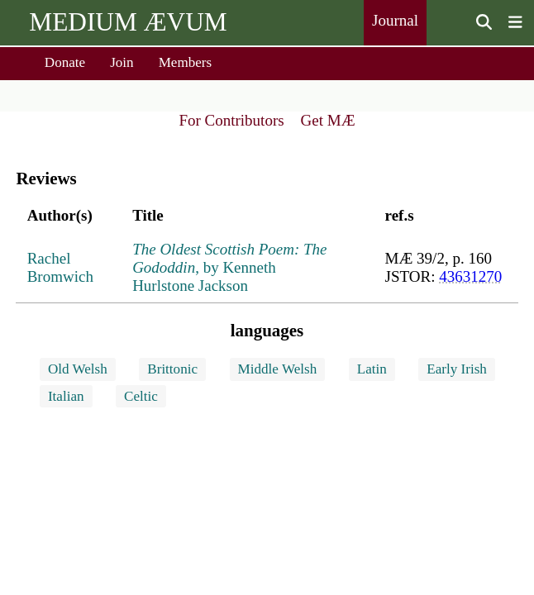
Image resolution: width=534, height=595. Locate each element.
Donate (65, 62)
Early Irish (457, 369)
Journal (395, 20)
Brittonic (172, 369)
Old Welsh (77, 369)
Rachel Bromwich (60, 267)
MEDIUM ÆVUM (127, 21)
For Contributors (231, 120)
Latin (372, 369)
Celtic (141, 396)
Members (185, 62)
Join (122, 62)
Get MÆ (328, 120)
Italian (66, 396)
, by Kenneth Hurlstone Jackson (229, 267)
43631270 (470, 276)
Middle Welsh (277, 369)
